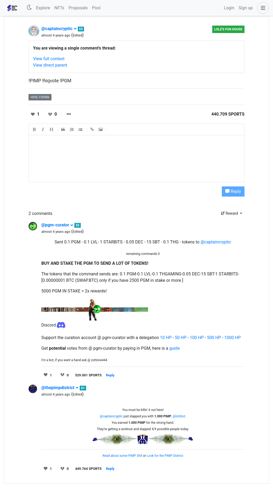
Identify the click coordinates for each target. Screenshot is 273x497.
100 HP (197, 337)
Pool (96, 7)
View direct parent (50, 65)
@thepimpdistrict (60, 387)
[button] (262, 8)
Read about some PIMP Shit (122, 456)
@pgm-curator (57, 224)
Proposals (78, 7)
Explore (43, 7)
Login (229, 7)
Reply (233, 191)
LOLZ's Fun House (228, 29)
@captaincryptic (59, 28)
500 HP (214, 337)
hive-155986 (40, 97)
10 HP (165, 337)
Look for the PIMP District (165, 456)
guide (174, 348)
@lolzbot (179, 416)
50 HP (180, 337)
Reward (230, 213)
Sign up (246, 7)
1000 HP (232, 337)
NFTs (59, 7)
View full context (49, 58)
